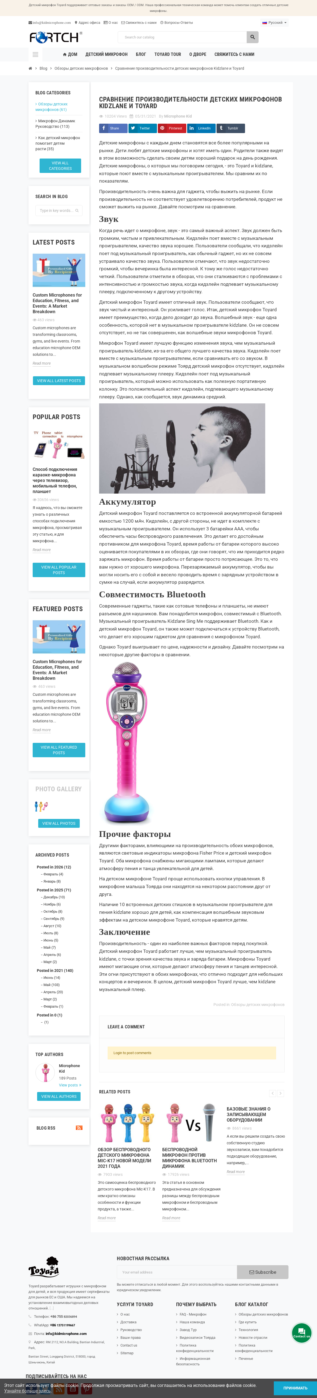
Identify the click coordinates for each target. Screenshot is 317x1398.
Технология (248, 1330)
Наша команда (192, 1322)
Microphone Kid (69, 1068)
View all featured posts (59, 750)
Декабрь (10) (54, 897)
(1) (46, 1022)
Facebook (31, 1388)
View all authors (58, 1096)
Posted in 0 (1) (49, 1015)
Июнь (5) (50, 940)
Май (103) (51, 985)
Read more (42, 363)
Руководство (131, 1330)
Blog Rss (59, 1128)
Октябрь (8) (53, 911)
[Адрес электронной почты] (177, 1272)
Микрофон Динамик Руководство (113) (55, 124)
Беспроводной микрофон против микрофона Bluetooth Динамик (189, 1158)
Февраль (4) (53, 874)
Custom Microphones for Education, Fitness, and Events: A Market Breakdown (57, 303)
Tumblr (233, 128)
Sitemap (126, 1353)
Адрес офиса (87, 22)
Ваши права (130, 1337)
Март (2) (50, 962)
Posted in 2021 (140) (55, 970)
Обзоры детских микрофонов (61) (51, 107)
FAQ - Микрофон (193, 1314)
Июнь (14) (51, 978)
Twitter (145, 128)
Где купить (248, 1322)
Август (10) (52, 926)
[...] (52, 1308)
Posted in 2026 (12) (54, 867)
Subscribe (262, 1272)
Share (114, 128)
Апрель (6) (52, 955)
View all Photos (58, 823)
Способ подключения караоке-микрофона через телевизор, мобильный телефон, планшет (55, 480)
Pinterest (175, 128)
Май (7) (49, 947)
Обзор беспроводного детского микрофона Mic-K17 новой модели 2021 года (124, 1158)
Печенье (246, 1358)
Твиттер (45, 1388)
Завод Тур (188, 1330)
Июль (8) (50, 933)
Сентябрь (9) (54, 919)
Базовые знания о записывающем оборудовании (248, 1114)
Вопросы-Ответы (176, 22)
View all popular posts (58, 570)
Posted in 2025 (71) (54, 890)
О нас (111, 22)
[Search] (188, 37)
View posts (69, 1085)
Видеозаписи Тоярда (197, 1337)
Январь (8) (52, 881)
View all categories (60, 166)
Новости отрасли (253, 1337)
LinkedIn (204, 128)
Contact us (128, 1345)
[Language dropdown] (274, 23)
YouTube (72, 1388)
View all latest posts (59, 380)
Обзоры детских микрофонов (258, 1004)
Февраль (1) (53, 1006)
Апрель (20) (53, 992)
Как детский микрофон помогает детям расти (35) (57, 143)
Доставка (128, 1322)
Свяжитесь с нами (139, 22)
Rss (59, 1388)
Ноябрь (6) (52, 904)
